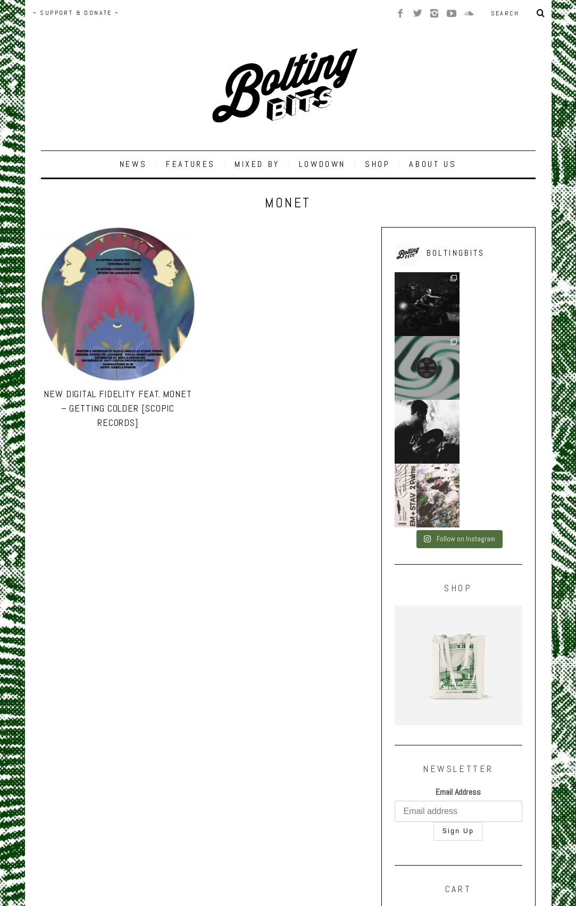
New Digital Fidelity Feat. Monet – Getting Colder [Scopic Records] (118, 408)
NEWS (133, 164)
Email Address (458, 664)
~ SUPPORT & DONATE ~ (76, 13)
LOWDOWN (322, 164)
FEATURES (190, 164)
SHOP (377, 164)
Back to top (62, 831)
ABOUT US (432, 164)
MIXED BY (257, 164)
